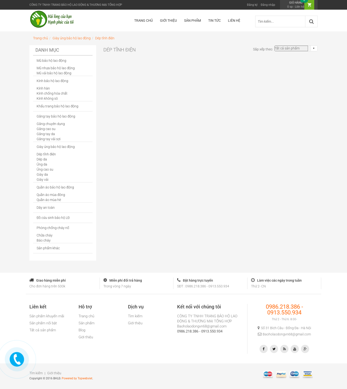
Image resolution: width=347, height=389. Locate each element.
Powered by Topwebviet (77, 378)
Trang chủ (86, 316)
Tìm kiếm (135, 316)
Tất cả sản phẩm (42, 330)
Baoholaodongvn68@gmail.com (202, 326)
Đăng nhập (268, 5)
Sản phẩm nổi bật (43, 323)
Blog (82, 330)
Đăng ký (252, 5)
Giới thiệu (86, 337)
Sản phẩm (86, 323)
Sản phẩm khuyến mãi (46, 316)
